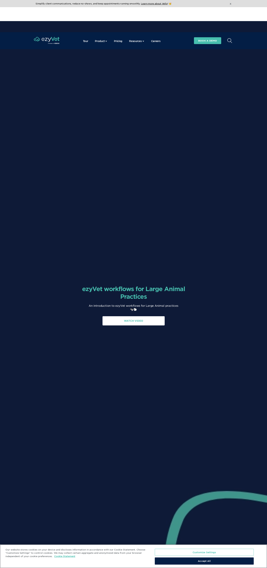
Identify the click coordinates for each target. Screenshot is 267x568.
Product (101, 16)
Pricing (118, 16)
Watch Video (133, 320)
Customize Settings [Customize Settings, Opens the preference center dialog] (204, 552)
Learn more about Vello (154, 3)
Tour (85, 16)
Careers (155, 16)
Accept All (204, 560)
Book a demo (207, 15)
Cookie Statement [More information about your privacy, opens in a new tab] (64, 556)
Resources (136, 16)
